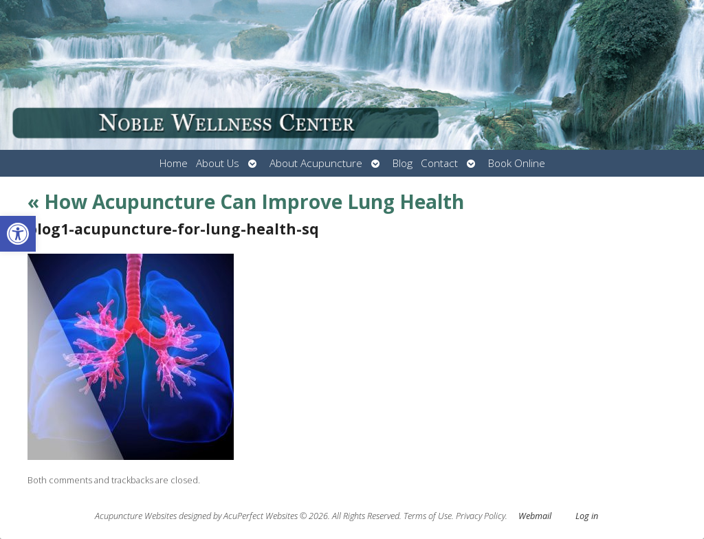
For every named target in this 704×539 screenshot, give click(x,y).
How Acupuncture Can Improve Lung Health (246, 201)
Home (174, 163)
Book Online (516, 163)
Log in (586, 516)
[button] (18, 234)
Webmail (534, 516)
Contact (439, 163)
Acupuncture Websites (136, 516)
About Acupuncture (316, 163)
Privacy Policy (480, 516)
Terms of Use (428, 516)
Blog (402, 163)
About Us (217, 163)
